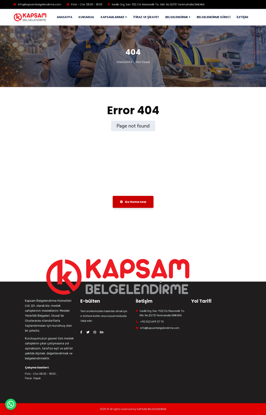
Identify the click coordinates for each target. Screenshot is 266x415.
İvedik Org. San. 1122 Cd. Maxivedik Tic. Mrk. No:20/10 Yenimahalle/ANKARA (156, 4)
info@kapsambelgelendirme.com (37, 4)
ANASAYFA (124, 62)
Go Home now (133, 202)
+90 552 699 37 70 (152, 321)
